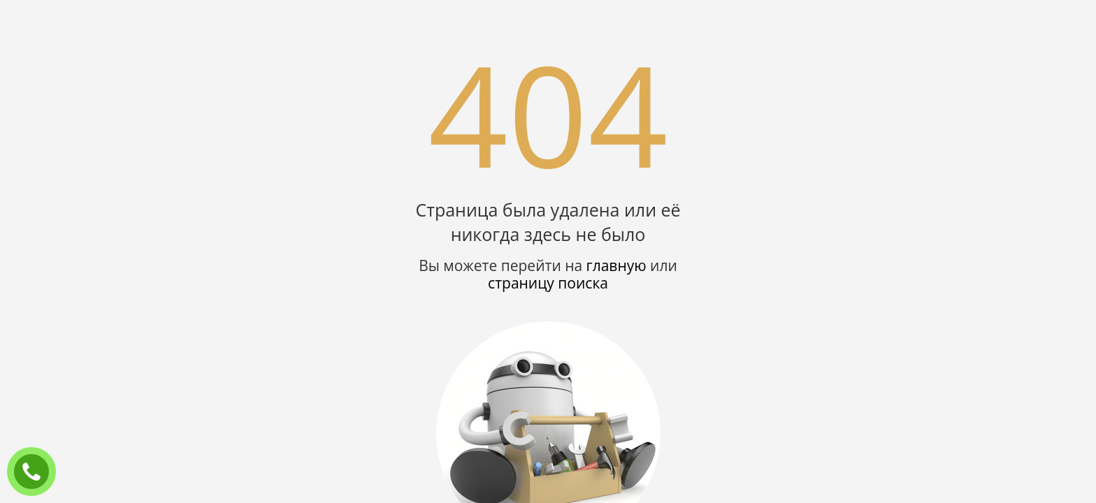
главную (616, 265)
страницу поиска (548, 283)
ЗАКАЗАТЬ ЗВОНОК (37, 472)
